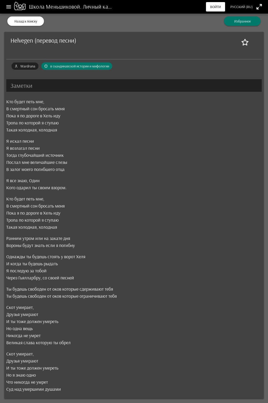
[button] (134, 85)
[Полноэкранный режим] (259, 6)
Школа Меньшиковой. (56, 6)
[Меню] (8, 6)
